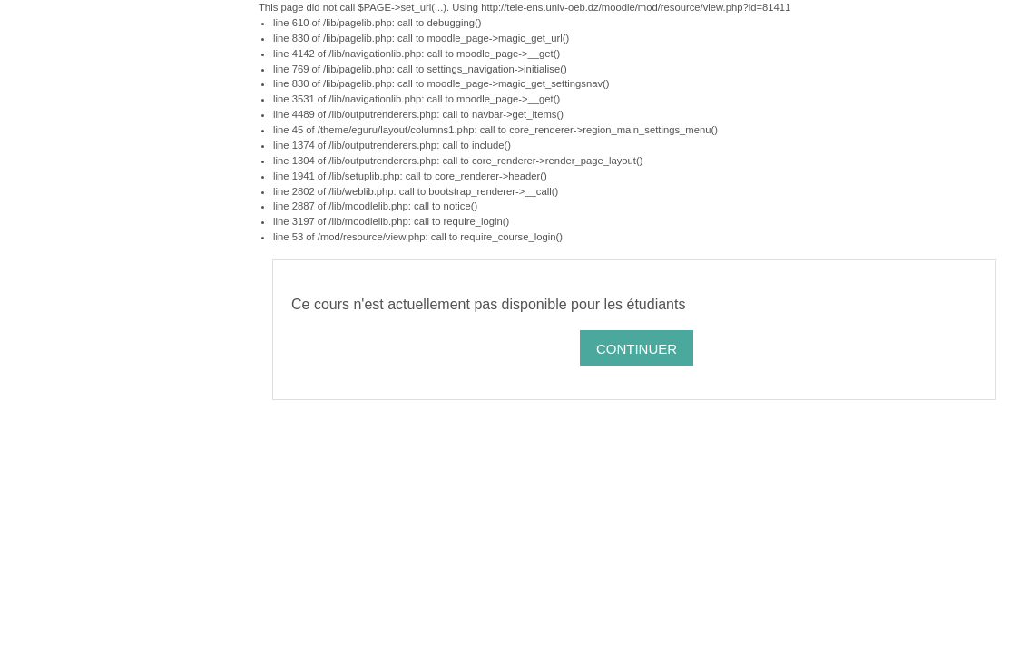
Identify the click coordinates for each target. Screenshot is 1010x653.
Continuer (636, 348)
